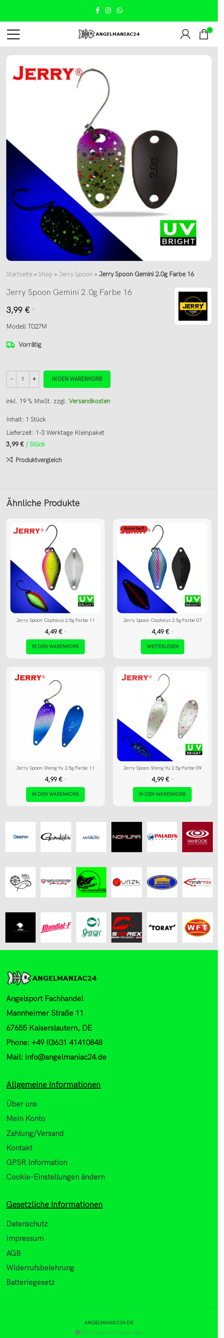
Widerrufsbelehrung (40, 1268)
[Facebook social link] (98, 10)
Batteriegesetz (30, 1282)
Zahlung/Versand (35, 1133)
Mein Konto (25, 1118)
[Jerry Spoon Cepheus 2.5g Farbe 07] (162, 568)
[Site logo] (109, 33)
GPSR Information (36, 1162)
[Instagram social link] (108, 10)
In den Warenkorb (77, 379)
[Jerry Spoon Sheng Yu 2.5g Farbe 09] (162, 716)
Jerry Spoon (76, 274)
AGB (13, 1253)
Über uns (21, 1104)
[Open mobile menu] (13, 34)
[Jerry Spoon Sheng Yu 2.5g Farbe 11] (55, 716)
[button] (55, 646)
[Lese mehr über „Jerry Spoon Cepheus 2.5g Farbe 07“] (162, 646)
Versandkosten (89, 401)
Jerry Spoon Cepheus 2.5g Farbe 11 (55, 620)
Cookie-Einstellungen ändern (55, 1177)
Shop (46, 274)
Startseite (19, 274)
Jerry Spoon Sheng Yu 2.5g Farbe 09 (162, 768)
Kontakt (19, 1148)
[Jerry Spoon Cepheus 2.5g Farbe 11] (55, 568)
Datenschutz (27, 1224)
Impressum (24, 1238)
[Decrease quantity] (11, 379)
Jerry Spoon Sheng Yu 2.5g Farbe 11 (55, 768)
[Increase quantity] (34, 379)
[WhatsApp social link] (119, 10)
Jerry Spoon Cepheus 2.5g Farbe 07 (162, 620)
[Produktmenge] (23, 379)
